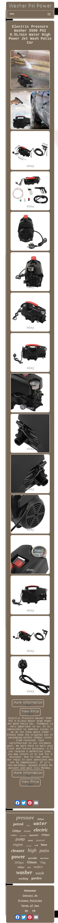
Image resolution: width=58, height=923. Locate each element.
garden (36, 878)
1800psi (40, 819)
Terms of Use (30, 906)
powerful (23, 835)
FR (33, 911)
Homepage (30, 890)
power (18, 856)
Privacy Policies (30, 900)
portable (32, 858)
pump (20, 839)
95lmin (32, 862)
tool (28, 867)
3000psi (20, 867)
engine (18, 844)
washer (24, 872)
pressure (25, 817)
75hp (43, 862)
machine (44, 858)
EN (26, 911)
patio (44, 850)
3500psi (45, 834)
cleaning (28, 846)
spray (30, 840)
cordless (14, 835)
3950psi (19, 862)
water (40, 823)
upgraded (33, 835)
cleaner (18, 850)
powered (40, 840)
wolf (36, 845)
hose (44, 844)
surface (38, 866)
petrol (18, 824)
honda (27, 831)
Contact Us (30, 895)
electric (41, 829)
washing (23, 878)
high (32, 850)
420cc (28, 825)
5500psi (16, 830)
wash (39, 873)
